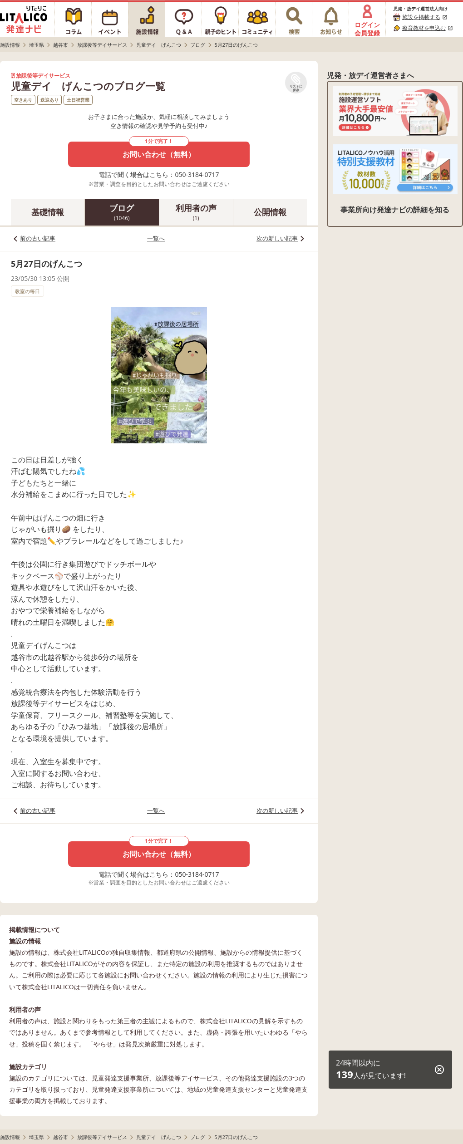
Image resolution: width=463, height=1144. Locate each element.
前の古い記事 (37, 238)
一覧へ (156, 238)
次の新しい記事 (277, 238)
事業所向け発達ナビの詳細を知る (394, 210)
